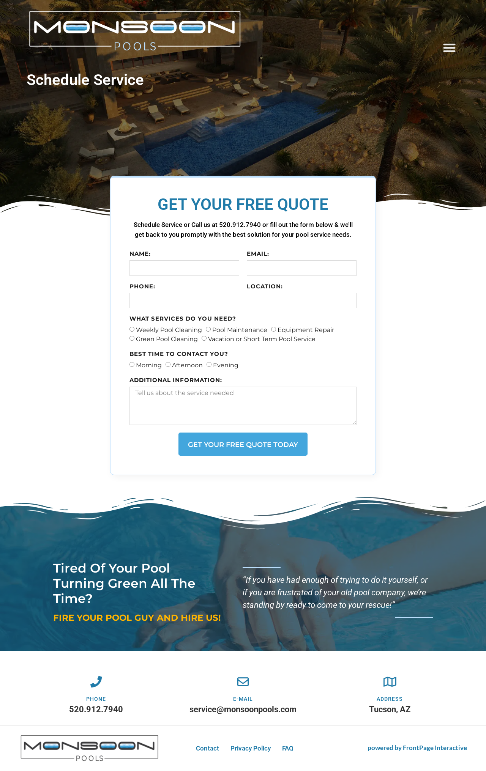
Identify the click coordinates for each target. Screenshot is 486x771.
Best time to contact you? (179, 354)
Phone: (143, 286)
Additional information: (176, 380)
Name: (140, 254)
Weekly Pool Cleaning (169, 330)
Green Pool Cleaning (167, 339)
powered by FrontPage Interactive (417, 748)
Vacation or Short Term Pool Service (262, 339)
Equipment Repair (306, 330)
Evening (226, 365)
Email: (258, 254)
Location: (265, 286)
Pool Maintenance (240, 330)
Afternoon (187, 365)
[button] (450, 48)
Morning (149, 365)
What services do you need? (183, 319)
